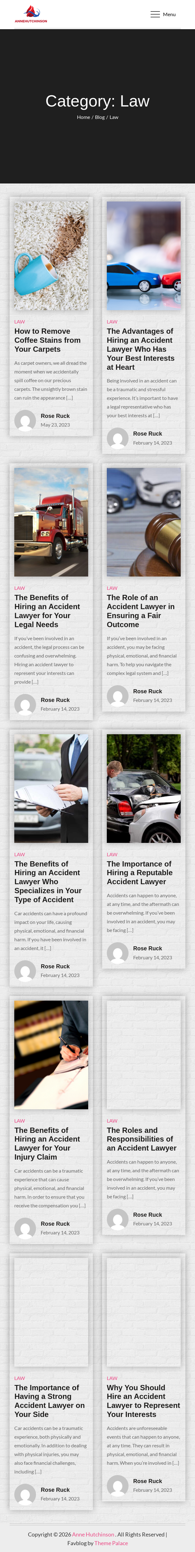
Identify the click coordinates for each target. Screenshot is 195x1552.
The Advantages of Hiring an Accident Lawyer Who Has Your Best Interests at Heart (141, 349)
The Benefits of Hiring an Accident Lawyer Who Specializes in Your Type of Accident (48, 882)
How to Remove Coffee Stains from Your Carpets (47, 340)
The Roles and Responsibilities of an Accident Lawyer (142, 1139)
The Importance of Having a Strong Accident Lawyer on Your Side (49, 1401)
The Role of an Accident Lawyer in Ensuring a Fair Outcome (141, 610)
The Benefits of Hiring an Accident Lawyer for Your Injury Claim (47, 1143)
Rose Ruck (55, 416)
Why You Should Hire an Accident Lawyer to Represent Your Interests (143, 1401)
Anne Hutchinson (93, 1534)
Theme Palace (111, 1543)
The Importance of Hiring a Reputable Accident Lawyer (140, 873)
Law (19, 321)
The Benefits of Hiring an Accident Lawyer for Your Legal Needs (47, 610)
